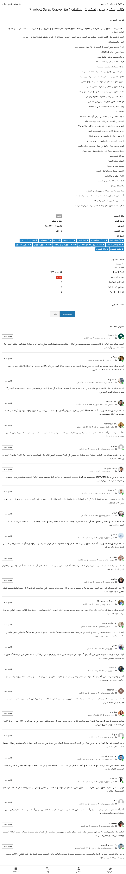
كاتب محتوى (109, 715)
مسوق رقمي (109, 648)
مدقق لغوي (109, 360)
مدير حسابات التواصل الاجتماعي (102, 848)
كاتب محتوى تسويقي (106, 537)
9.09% (59, 277)
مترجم (112, 737)
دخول (55, 314)
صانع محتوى (109, 582)
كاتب (112, 471)
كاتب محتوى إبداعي (107, 604)
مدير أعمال (118, 267)
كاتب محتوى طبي (107, 826)
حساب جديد (67, 314)
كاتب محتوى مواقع (107, 449)
